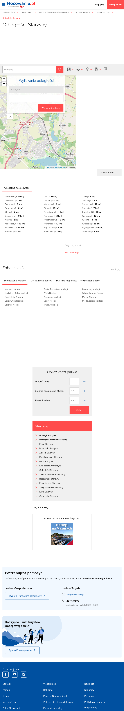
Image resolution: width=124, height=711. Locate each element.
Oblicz (79, 410)
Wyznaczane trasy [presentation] (90, 280)
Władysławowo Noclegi (93, 293)
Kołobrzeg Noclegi (91, 289)
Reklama (47, 689)
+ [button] (4, 79)
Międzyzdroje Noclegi (92, 300)
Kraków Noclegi (51, 304)
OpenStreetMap (60, 167)
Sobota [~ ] (89, 200)
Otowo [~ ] (51, 208)
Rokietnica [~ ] (52, 231)
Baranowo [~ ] (13, 200)
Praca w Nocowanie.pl (55, 696)
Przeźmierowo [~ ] (54, 219)
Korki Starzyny (46, 491)
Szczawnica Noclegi (14, 300)
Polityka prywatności (95, 702)
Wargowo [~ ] (91, 215)
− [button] (4, 84)
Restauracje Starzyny (49, 478)
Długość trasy (42, 381)
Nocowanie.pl (72, 252)
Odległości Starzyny (48, 470)
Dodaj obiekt (115, 4)
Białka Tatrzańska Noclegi (56, 289)
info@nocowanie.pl (75, 594)
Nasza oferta (9, 702)
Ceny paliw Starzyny (48, 496)
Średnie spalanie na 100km (49, 391)
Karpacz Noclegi (12, 289)
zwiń (115, 269)
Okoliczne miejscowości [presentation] (17, 187)
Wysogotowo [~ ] (92, 227)
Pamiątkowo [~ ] (53, 211)
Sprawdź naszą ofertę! (22, 650)
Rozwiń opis (109, 172)
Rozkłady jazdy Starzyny (50, 457)
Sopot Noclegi (50, 300)
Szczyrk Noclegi (12, 304)
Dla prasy (89, 689)
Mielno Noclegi (89, 297)
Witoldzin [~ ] (91, 223)
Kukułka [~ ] (13, 231)
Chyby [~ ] (12, 211)
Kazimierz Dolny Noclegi (16, 293)
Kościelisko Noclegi (14, 297)
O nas (5, 696)
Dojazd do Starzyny (48, 448)
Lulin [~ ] (50, 196)
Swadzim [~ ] (90, 208)
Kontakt (6, 683)
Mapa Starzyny (46, 444)
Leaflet (48, 167)
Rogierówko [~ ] (53, 227)
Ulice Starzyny (46, 461)
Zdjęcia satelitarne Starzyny (52, 474)
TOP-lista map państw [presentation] (40, 280)
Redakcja (89, 683)
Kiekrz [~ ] (12, 219)
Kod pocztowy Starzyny (50, 465)
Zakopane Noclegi (52, 297)
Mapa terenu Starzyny (49, 483)
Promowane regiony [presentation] (15, 280)
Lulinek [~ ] (51, 200)
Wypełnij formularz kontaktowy (27, 595)
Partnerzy (89, 696)
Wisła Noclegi (50, 293)
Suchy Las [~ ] (91, 204)
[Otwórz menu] (3, 4)
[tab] (17, 187)
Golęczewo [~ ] (14, 215)
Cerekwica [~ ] (14, 208)
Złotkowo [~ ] (90, 231)
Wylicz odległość (50, 108)
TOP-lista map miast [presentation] (66, 280)
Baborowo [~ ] (14, 196)
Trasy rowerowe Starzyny (51, 487)
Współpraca (49, 683)
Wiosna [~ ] (89, 219)
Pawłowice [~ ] (53, 215)
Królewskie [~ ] (14, 227)
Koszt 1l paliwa (42, 400)
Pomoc (6, 689)
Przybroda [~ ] (53, 223)
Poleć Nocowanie (11, 708)
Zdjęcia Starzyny (47, 452)
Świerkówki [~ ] (92, 211)
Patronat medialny (53, 708)
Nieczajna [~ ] (52, 204)
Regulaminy (90, 707)
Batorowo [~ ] (13, 204)
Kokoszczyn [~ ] (15, 223)
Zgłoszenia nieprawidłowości (58, 702)
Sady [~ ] (88, 196)
